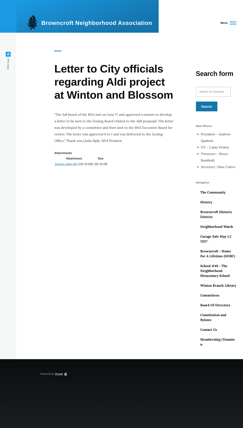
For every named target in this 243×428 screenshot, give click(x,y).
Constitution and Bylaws (213, 317)
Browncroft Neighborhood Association (96, 23)
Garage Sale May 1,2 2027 (215, 238)
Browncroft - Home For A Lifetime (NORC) (217, 253)
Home (57, 50)
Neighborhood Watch (216, 227)
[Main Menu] (227, 23)
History (206, 202)
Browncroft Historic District (216, 214)
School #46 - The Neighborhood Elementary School (215, 271)
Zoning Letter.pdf (66, 164)
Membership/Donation (217, 341)
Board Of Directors (215, 305)
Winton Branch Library (218, 285)
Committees (209, 295)
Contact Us (208, 330)
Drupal (59, 373)
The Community (213, 192)
